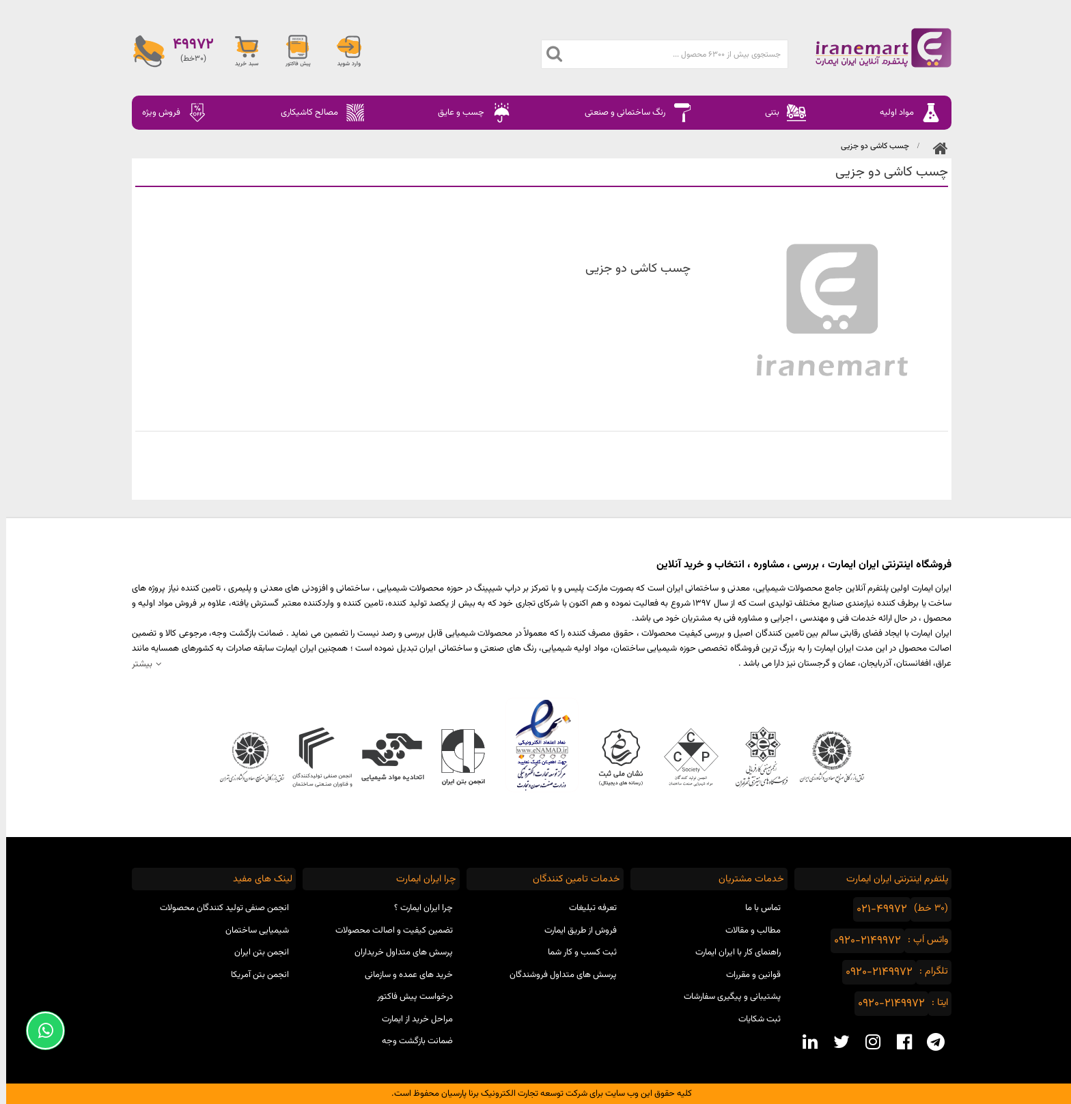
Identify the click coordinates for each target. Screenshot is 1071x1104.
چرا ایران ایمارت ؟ (417, 908)
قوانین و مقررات (747, 975)
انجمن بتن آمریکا (254, 975)
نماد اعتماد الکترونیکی (536, 744)
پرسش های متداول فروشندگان (557, 975)
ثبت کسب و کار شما (576, 952)
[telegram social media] (929, 1042)
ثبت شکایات (753, 1019)
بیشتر (136, 664)
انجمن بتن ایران (255, 952)
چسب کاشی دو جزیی (869, 146)
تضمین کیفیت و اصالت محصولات (388, 930)
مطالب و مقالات (747, 930)
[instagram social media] (866, 1042)
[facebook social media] (898, 1042)
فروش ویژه (168, 112)
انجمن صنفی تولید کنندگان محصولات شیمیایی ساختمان (218, 919)
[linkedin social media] (804, 1042)
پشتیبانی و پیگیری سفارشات (726, 997)
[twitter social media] (835, 1042)
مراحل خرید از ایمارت (411, 1019)
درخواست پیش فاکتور (409, 997)
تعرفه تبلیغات (587, 908)
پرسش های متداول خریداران (397, 952)
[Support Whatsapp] (39, 1030)
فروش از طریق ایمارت (574, 930)
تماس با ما (757, 908)
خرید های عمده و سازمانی (403, 975)
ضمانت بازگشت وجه (411, 1041)
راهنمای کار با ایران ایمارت (732, 952)
